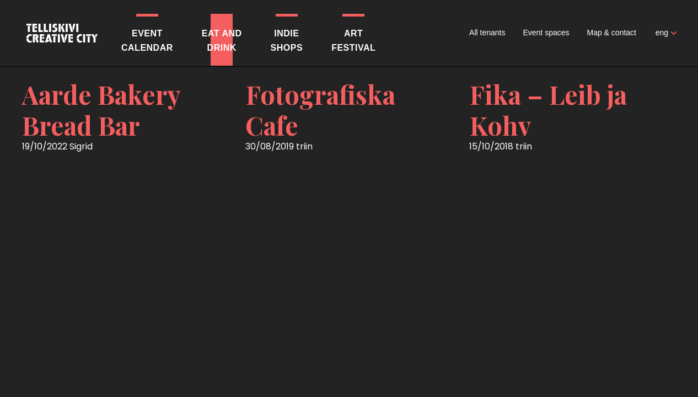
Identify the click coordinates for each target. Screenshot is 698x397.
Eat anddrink (222, 40)
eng (662, 32)
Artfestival (353, 40)
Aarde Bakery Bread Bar (101, 109)
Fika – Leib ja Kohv (548, 109)
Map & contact (612, 32)
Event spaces (546, 32)
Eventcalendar (147, 40)
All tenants (487, 32)
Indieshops (287, 40)
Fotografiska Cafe (320, 109)
